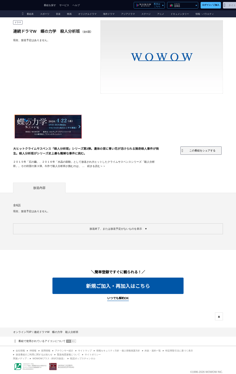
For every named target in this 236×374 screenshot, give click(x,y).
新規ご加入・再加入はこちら (118, 286)
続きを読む (93, 166)
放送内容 (39, 188)
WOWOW (25, 5)
